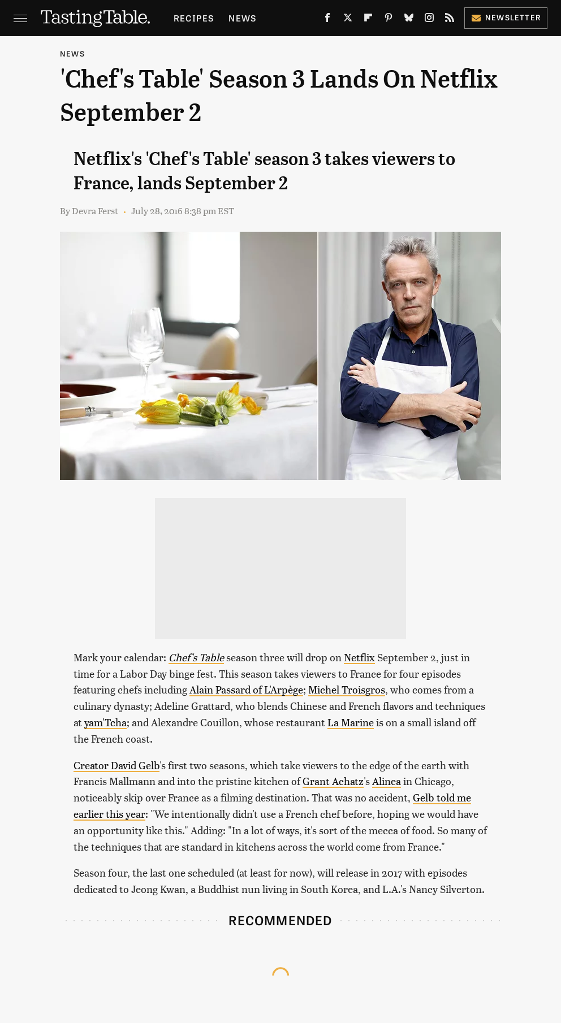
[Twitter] (347, 20)
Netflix (359, 657)
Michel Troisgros (346, 689)
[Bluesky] (409, 20)
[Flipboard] (368, 20)
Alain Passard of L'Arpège (246, 689)
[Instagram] (429, 20)
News (242, 17)
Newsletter (506, 17)
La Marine (350, 722)
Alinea (386, 781)
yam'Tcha (105, 722)
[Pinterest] (388, 20)
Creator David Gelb (116, 765)
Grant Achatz (333, 781)
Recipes (194, 17)
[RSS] (449, 20)
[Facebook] (327, 20)
